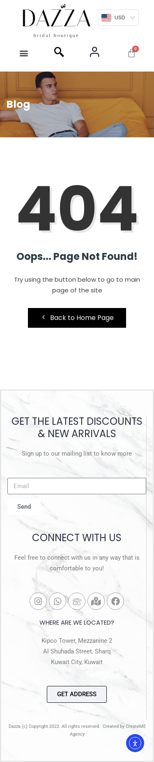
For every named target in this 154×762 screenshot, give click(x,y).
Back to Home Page (77, 317)
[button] (24, 53)
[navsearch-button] (59, 53)
